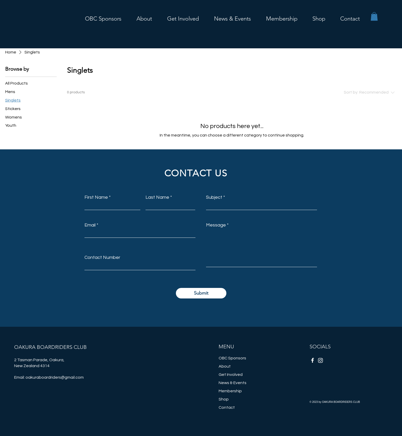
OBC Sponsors (232, 358)
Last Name (157, 197)
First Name (96, 197)
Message (216, 225)
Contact (227, 407)
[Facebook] (312, 360)
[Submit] (201, 293)
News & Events (232, 383)
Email (90, 225)
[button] (179, 18)
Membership (230, 391)
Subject (214, 197)
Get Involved (231, 375)
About (225, 366)
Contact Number (102, 257)
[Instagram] (320, 360)
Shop (224, 399)
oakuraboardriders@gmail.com (54, 377)
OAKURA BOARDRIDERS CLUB (50, 347)
